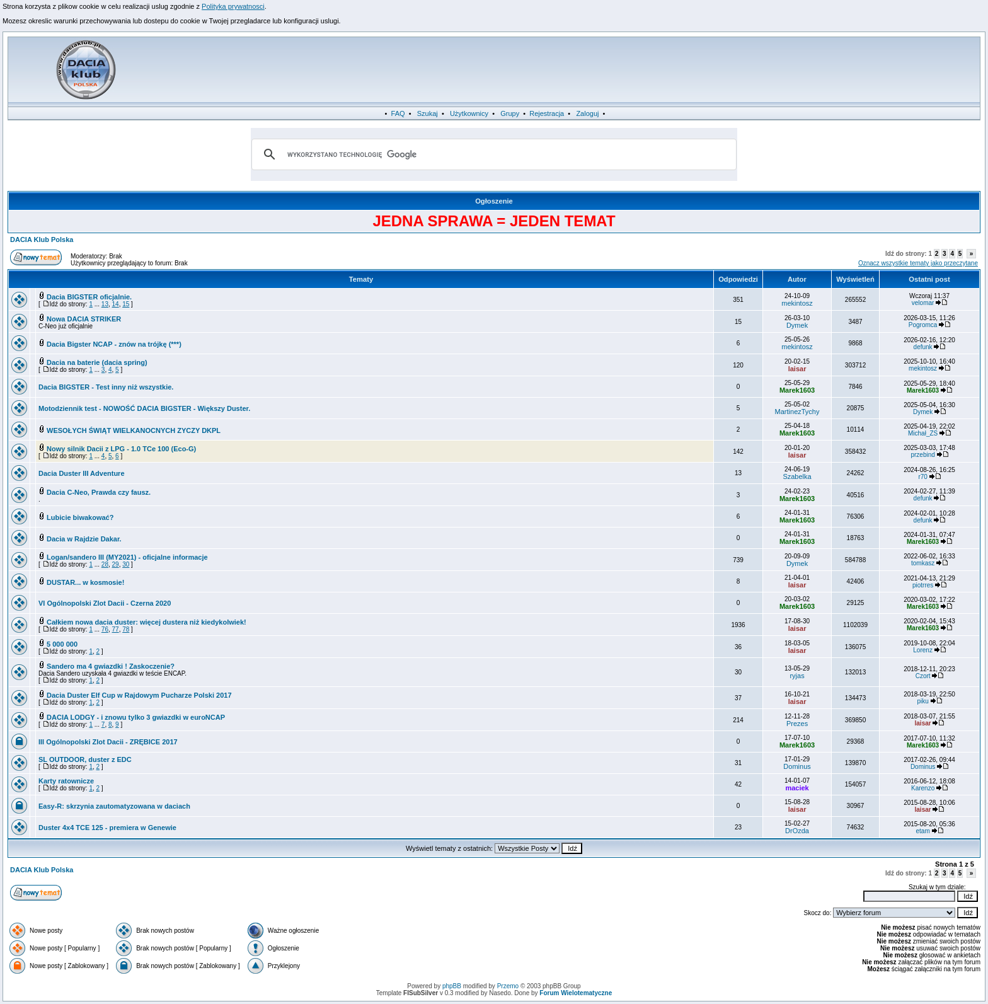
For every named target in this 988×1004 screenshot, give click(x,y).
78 (125, 629)
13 (104, 304)
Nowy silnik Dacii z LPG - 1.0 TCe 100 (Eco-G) (121, 449)
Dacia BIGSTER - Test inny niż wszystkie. (105, 387)
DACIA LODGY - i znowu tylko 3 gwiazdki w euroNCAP (136, 717)
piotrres (922, 585)
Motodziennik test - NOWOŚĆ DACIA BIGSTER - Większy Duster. (144, 408)
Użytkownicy (469, 113)
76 (104, 629)
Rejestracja (546, 113)
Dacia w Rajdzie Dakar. (84, 539)
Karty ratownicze (66, 781)
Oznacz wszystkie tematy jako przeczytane (918, 263)
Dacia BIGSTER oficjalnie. (89, 297)
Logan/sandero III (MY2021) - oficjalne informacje (127, 557)
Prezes (797, 723)
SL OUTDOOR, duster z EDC (85, 759)
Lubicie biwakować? (80, 517)
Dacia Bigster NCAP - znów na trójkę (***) (114, 344)
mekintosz (797, 303)
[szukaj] (492, 154)
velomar (923, 302)
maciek (796, 788)
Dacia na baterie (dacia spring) (97, 362)
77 (115, 629)
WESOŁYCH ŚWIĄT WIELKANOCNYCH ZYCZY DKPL (134, 430)
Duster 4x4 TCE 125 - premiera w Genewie (107, 827)
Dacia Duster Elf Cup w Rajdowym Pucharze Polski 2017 (139, 695)
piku (922, 701)
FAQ (398, 113)
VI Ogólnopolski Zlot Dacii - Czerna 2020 (104, 603)
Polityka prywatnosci (233, 6)
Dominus (796, 766)
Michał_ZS (923, 433)
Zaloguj (587, 113)
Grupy (509, 113)
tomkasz (922, 563)
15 (125, 304)
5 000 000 (62, 644)
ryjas (797, 675)
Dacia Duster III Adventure (81, 473)
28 (104, 564)
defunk (923, 346)
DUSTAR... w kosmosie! (85, 582)
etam (922, 831)
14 (115, 304)
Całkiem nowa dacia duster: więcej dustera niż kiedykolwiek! (146, 622)
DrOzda (797, 830)
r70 (922, 476)
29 (115, 564)
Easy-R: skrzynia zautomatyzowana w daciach (114, 806)
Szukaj (427, 113)
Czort (923, 675)
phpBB (451, 986)
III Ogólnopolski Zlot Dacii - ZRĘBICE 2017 (108, 742)
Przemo (508, 986)
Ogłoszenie (494, 201)
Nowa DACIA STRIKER (84, 319)
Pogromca (923, 324)
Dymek (797, 325)
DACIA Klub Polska (41, 239)
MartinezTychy (797, 411)
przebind (922, 454)
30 (125, 564)
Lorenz (923, 650)
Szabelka (797, 476)
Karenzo (922, 788)
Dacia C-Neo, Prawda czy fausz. (99, 492)
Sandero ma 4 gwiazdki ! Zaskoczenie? (111, 666)
